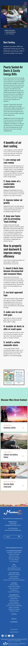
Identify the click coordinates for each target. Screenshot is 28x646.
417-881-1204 (14, 528)
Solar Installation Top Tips (14, 568)
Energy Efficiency (9, 481)
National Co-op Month (14, 558)
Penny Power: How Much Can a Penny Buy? (14, 580)
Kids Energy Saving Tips (14, 603)
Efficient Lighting (14, 602)
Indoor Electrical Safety (14, 592)
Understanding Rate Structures (14, 547)
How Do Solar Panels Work (14, 569)
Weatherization (14, 598)
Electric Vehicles (14, 576)
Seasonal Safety (14, 584)
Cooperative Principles (14, 554)
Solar (14, 564)
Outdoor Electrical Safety (14, 586)
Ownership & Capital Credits (14, 552)
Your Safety (8, 425)
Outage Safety (14, 590)
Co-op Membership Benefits (14, 550)
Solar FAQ (14, 566)
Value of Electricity (14, 572)
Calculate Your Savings (14, 609)
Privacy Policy (14, 629)
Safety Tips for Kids (14, 588)
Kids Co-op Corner (14, 556)
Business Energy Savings (14, 596)
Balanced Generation (14, 578)
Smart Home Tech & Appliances (14, 605)
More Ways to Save (14, 600)
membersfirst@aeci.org (14, 530)
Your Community (14, 561)
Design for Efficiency (14, 607)
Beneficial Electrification (14, 574)
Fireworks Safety (10, 428)
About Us (14, 618)
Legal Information (14, 632)
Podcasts (14, 614)
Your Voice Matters (14, 559)
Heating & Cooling (14, 611)
